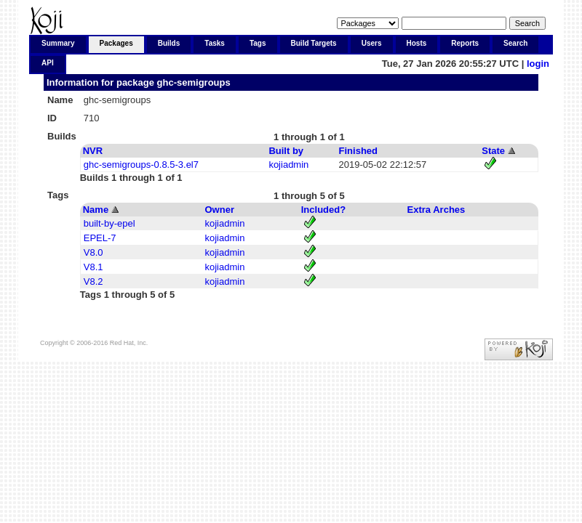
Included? (323, 209)
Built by (285, 150)
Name (95, 209)
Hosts (417, 43)
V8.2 (93, 281)
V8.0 (93, 252)
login (538, 63)
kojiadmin (288, 164)
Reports (465, 43)
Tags (258, 43)
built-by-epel (109, 223)
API (47, 63)
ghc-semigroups (194, 82)
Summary (58, 43)
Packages (116, 43)
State (493, 150)
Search (515, 43)
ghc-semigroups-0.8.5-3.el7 (141, 164)
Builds (169, 43)
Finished (358, 150)
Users (372, 43)
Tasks (214, 43)
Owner (219, 209)
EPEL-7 (100, 237)
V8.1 (93, 267)
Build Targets (314, 43)
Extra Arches (436, 209)
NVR (93, 150)
